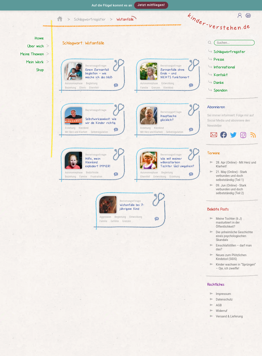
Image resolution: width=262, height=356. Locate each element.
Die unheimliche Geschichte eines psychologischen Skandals (234, 236)
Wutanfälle (125, 19)
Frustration (96, 176)
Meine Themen (32, 54)
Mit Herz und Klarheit (76, 132)
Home (39, 38)
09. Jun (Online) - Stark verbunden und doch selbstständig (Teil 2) (231, 189)
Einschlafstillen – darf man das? (234, 247)
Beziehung (70, 87)
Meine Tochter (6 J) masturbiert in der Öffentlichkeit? (229, 222)
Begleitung (91, 83)
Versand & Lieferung (229, 316)
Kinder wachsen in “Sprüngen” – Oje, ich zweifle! (236, 266)
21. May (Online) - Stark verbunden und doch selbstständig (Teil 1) (231, 175)
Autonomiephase (74, 83)
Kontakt (221, 74)
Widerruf (221, 310)
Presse (219, 59)
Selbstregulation (99, 132)
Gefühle (115, 221)
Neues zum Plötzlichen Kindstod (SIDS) (231, 257)
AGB (219, 305)
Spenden (220, 90)
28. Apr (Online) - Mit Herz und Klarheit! (236, 164)
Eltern (82, 87)
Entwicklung (167, 83)
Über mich (35, 46)
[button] (131, 5)
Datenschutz (224, 299)
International (224, 67)
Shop (40, 70)
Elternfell (94, 87)
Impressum (223, 294)
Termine (213, 153)
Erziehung (70, 127)
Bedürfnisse (92, 172)
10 (156, 218)
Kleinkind (168, 87)
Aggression (105, 216)
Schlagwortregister (90, 19)
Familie (144, 87)
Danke (219, 82)
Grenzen (155, 87)
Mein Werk (35, 62)
